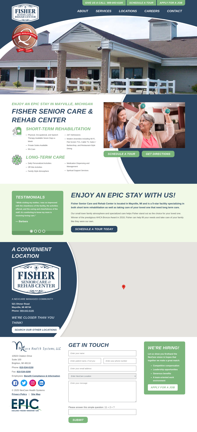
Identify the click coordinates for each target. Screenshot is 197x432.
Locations (128, 11)
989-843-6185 (27, 310)
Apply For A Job (163, 387)
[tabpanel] (37, 212)
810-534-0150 (26, 367)
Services (103, 11)
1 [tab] (31, 231)
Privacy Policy (19, 394)
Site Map (35, 394)
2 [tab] (35, 231)
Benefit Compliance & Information (42, 376)
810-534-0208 (24, 371)
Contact (174, 11)
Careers (151, 11)
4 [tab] (43, 231)
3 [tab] (39, 231)
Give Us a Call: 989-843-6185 (104, 2)
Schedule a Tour (141, 2)
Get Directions (158, 154)
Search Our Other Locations (36, 329)
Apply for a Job (171, 2)
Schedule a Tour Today (94, 229)
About (82, 11)
